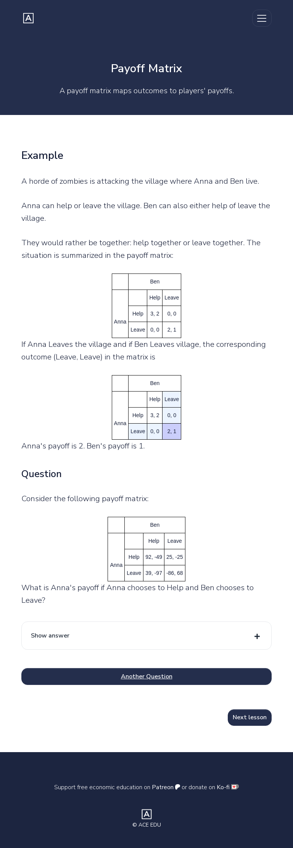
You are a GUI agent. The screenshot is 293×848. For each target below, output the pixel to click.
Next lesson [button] (250, 717)
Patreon (166, 787)
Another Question (146, 676)
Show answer (50, 635)
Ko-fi (228, 787)
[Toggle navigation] (262, 18)
